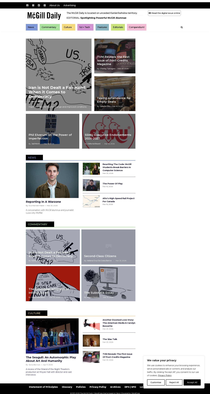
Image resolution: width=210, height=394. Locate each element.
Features (102, 27)
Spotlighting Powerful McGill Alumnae (103, 18)
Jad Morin (36, 144)
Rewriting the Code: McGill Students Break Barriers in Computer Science (117, 167)
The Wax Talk (110, 339)
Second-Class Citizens (100, 256)
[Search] (182, 27)
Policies (81, 387)
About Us (54, 5)
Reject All (174, 382)
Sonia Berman (34, 365)
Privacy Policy (165, 375)
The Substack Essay (99, 292)
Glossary (67, 387)
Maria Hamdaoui (38, 297)
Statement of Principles (43, 387)
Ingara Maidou (93, 297)
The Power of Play (112, 183)
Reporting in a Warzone (43, 201)
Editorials (118, 27)
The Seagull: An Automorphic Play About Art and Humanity (51, 359)
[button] (35, 27)
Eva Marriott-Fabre (36, 206)
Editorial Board (94, 144)
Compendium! (137, 27)
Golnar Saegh (37, 101)
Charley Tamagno (107, 69)
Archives (115, 387)
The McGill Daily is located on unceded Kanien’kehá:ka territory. (102, 13)
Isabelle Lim (105, 106)
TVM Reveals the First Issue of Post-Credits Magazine (113, 60)
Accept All (192, 382)
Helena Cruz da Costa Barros (99, 261)
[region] (173, 372)
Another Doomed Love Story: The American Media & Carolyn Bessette (119, 323)
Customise (156, 382)
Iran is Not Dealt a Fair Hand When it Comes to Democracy (57, 92)
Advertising (69, 5)
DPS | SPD (130, 387)
